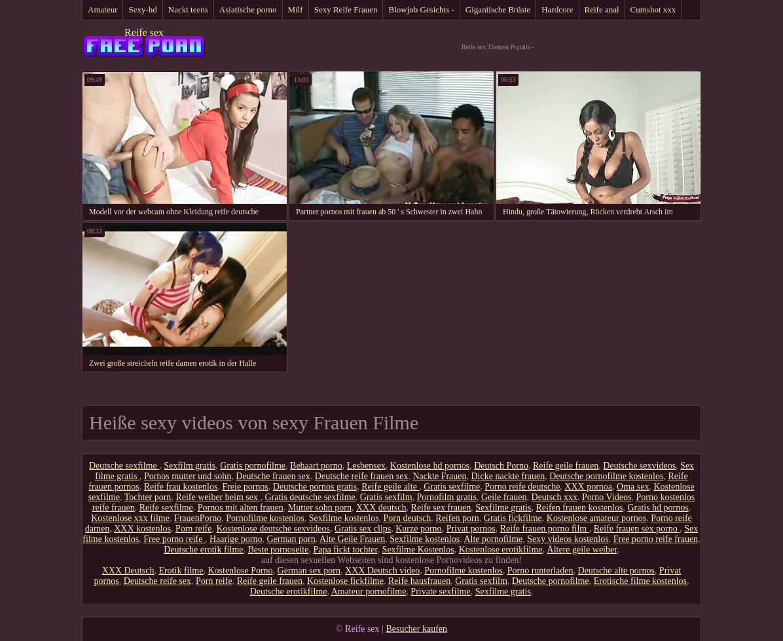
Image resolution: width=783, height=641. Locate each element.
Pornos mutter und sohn (187, 476)
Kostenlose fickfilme (345, 581)
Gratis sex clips (363, 529)
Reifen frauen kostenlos (579, 508)
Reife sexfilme (166, 508)
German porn (290, 539)
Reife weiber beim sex (217, 497)
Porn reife (193, 529)
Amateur (102, 9)
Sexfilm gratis (189, 466)
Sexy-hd (142, 9)
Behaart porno (316, 466)
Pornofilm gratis (447, 497)
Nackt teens (188, 9)
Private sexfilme (440, 591)
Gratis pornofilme (252, 466)
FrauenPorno (197, 518)
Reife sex (144, 32)
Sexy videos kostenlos (567, 539)
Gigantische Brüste (497, 9)
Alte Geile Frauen (352, 539)
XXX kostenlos (142, 529)
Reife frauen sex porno (637, 529)
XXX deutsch (381, 508)
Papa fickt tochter (345, 549)
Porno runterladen (540, 570)
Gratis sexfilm (386, 497)
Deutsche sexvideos (639, 466)
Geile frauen (504, 497)
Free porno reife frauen (655, 539)
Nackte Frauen (439, 476)
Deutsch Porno (501, 466)
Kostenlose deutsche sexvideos (273, 529)
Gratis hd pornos (657, 508)
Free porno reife (174, 539)
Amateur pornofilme (369, 591)
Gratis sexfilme (452, 487)
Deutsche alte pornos (615, 570)
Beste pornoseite (278, 549)
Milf (295, 9)
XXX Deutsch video (382, 570)
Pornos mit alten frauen (240, 508)
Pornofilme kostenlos (265, 518)
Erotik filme (180, 570)
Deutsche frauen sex (273, 476)
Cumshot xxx (653, 9)
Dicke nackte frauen (508, 476)
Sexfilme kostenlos (344, 518)
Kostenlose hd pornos (429, 466)
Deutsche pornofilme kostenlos (606, 476)
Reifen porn (457, 518)
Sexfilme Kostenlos (418, 549)
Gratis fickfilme (513, 518)
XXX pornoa (588, 487)
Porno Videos (607, 497)
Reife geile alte (390, 487)
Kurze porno (418, 529)
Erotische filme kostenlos (640, 581)
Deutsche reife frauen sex (362, 476)
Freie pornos (245, 487)
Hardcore (557, 9)
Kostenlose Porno (240, 570)
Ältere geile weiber (582, 549)
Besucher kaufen (416, 629)
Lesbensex (366, 466)
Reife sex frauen (441, 508)
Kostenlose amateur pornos (596, 518)
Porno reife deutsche (522, 487)
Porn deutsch (407, 518)
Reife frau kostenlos (181, 487)
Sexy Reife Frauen (346, 9)
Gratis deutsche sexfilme (309, 497)
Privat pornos (471, 529)
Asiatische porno (248, 9)
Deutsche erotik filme (203, 549)
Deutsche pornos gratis (315, 487)
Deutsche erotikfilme (288, 591)
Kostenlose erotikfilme (501, 549)
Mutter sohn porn (320, 508)
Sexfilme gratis (503, 508)
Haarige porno (235, 539)
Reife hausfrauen (419, 581)
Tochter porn (148, 497)
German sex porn (309, 570)
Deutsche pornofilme (550, 581)
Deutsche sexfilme (124, 466)
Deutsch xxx (554, 497)
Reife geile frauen (565, 466)
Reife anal (602, 9)
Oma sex (633, 487)
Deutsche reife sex (157, 581)
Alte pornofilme (493, 539)
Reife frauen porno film (544, 529)
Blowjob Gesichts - (421, 9)
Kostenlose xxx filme (130, 518)
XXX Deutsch (128, 570)
